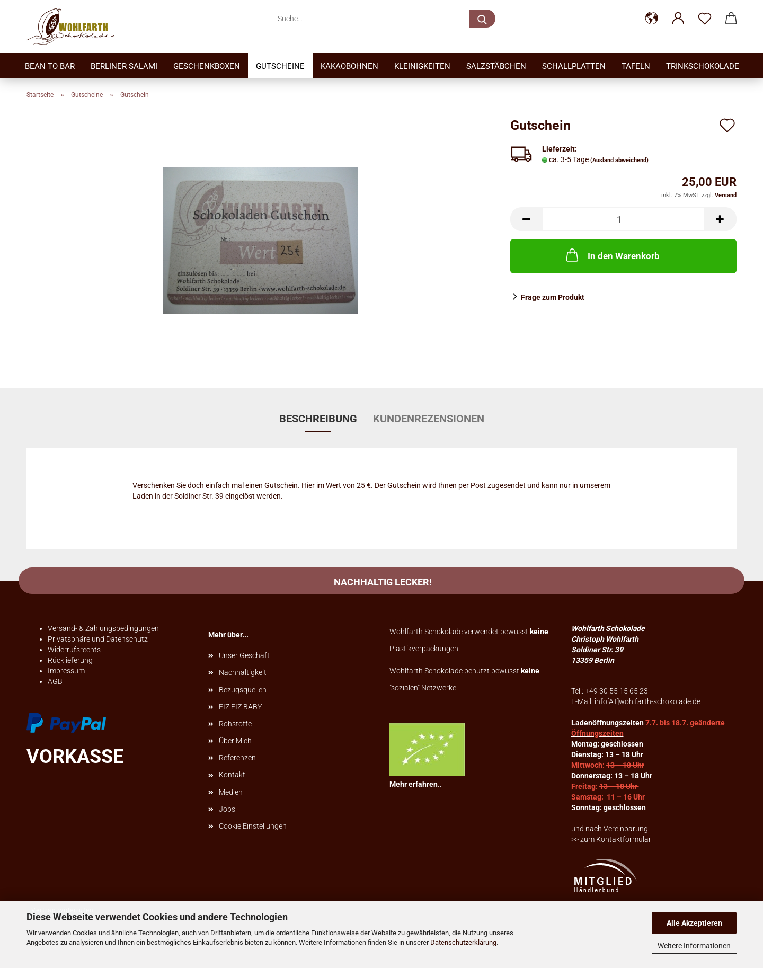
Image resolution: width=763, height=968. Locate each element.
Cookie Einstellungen (253, 826)
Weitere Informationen (694, 946)
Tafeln (636, 66)
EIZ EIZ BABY (240, 707)
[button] (651, 18)
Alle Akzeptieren (694, 923)
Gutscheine (280, 66)
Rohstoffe (235, 724)
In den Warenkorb (612, 254)
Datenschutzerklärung (463, 942)
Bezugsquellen (243, 690)
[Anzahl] (623, 219)
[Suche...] (482, 19)
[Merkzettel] (704, 18)
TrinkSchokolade (702, 66)
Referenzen (237, 757)
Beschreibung (318, 418)
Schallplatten (574, 66)
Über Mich (235, 740)
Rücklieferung (70, 660)
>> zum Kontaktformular (611, 839)
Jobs (227, 809)
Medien (231, 792)
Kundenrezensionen (428, 418)
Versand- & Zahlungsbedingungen (103, 628)
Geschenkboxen (206, 66)
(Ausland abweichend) (619, 160)
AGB (55, 681)
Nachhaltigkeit (243, 672)
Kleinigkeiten (422, 66)
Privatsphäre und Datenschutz (98, 639)
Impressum (66, 671)
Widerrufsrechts (74, 649)
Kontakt (232, 774)
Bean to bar (50, 66)
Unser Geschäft (244, 655)
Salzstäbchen (496, 66)
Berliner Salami (124, 66)
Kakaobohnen (349, 66)
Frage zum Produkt (552, 297)
